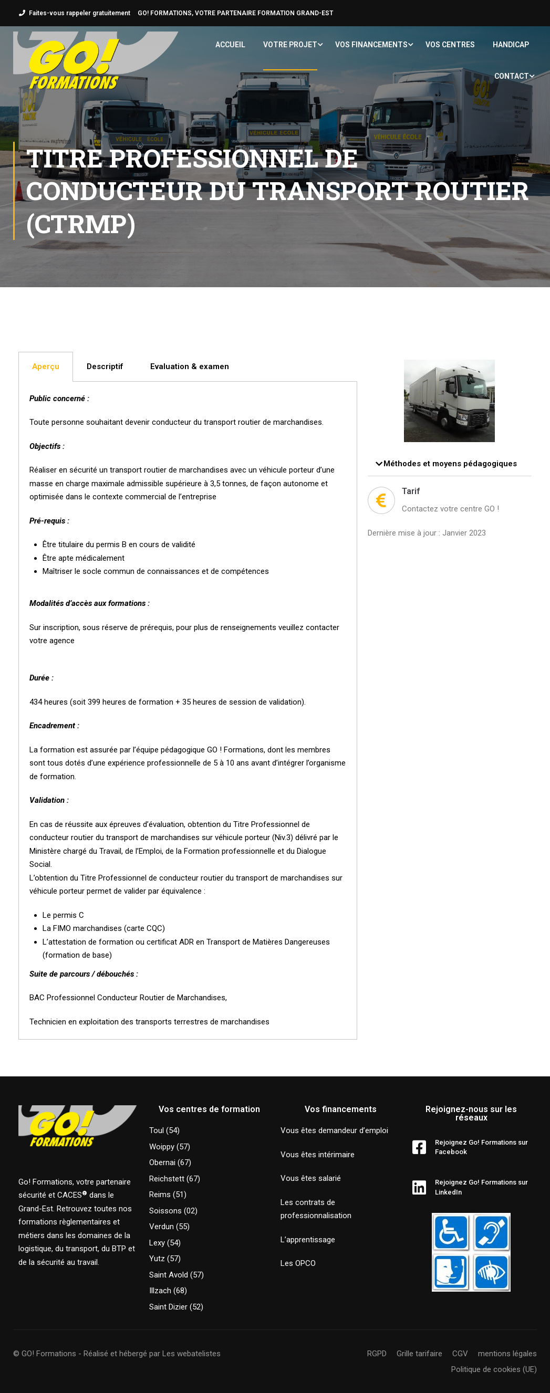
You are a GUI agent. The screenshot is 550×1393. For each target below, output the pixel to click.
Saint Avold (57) (176, 1275)
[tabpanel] (187, 711)
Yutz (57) (165, 1258)
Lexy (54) (165, 1243)
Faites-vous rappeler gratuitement (79, 13)
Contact (511, 76)
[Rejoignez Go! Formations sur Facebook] (419, 1147)
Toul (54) (164, 1130)
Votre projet (290, 44)
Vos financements (371, 44)
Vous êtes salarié (311, 1178)
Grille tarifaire (419, 1353)
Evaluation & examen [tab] (189, 366)
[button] (450, 464)
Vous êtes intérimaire (318, 1154)
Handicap (511, 44)
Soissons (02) (173, 1211)
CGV (460, 1353)
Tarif (411, 491)
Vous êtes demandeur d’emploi (334, 1130)
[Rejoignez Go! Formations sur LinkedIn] (419, 1188)
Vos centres (450, 44)
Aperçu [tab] (45, 366)
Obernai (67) (170, 1162)
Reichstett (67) (174, 1178)
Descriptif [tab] (105, 366)
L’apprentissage (308, 1239)
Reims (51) (167, 1194)
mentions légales (507, 1353)
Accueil (230, 44)
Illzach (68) (168, 1290)
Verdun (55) (169, 1226)
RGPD (377, 1353)
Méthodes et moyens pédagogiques (450, 463)
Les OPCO (298, 1263)
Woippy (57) (169, 1146)
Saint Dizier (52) (176, 1307)
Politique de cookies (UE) (494, 1369)
